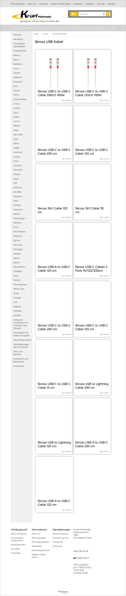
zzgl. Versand (66, 103)
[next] (114, 28)
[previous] (111, 28)
